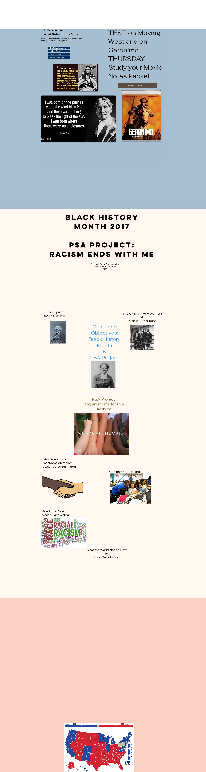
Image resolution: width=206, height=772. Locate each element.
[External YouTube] (104, 288)
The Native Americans (58, 48)
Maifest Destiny (55, 51)
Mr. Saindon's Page (57, 57)
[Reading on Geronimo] (137, 85)
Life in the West (55, 54)
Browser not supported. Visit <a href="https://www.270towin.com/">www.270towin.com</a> (19, 14)
